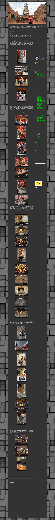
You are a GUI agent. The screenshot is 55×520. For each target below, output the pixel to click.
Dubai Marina (16, 473)
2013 (37, 144)
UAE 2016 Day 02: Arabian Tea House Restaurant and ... (40, 117)
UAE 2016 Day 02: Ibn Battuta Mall (41, 108)
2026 (37, 63)
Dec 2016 (38, 73)
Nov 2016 (38, 133)
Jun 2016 (38, 136)
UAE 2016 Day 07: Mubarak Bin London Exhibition (41, 81)
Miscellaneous (38, 172)
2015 (37, 142)
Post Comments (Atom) (16, 516)
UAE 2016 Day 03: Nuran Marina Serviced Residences (41, 103)
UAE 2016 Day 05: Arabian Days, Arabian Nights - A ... (41, 92)
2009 (37, 149)
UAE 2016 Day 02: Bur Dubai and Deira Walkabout (41, 113)
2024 (37, 65)
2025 (37, 64)
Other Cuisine (37, 173)
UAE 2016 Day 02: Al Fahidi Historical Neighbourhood (40, 115)
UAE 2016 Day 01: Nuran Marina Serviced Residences (41, 124)
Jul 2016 (38, 135)
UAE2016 (37, 174)
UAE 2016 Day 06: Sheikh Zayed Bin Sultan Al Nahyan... (41, 85)
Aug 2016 (38, 134)
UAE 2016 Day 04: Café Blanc (40, 99)
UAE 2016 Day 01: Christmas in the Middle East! (41, 131)
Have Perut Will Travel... (23, 5)
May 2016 (38, 137)
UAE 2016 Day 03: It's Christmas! (41, 107)
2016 (37, 72)
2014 (37, 143)
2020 (37, 70)
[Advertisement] (21, 507)
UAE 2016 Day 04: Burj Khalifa (40, 100)
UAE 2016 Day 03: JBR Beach (40, 104)
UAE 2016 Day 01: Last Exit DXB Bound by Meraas (41, 127)
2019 (37, 71)
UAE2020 (37, 175)
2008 (37, 150)
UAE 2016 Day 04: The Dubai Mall (41, 101)
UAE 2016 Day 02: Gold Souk (40, 109)
